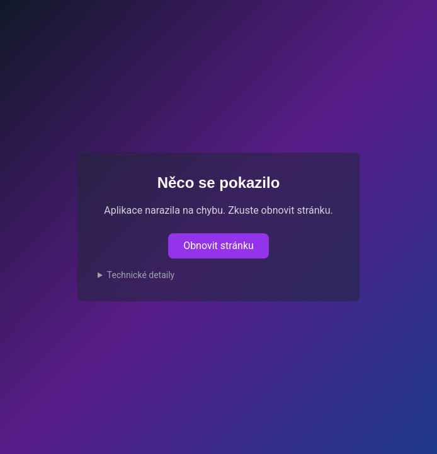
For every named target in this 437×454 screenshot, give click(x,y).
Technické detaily (140, 275)
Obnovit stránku (218, 246)
